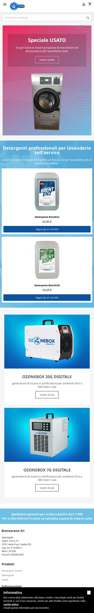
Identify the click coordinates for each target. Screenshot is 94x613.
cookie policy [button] (11, 604)
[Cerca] (47, 17)
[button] (89, 592)
